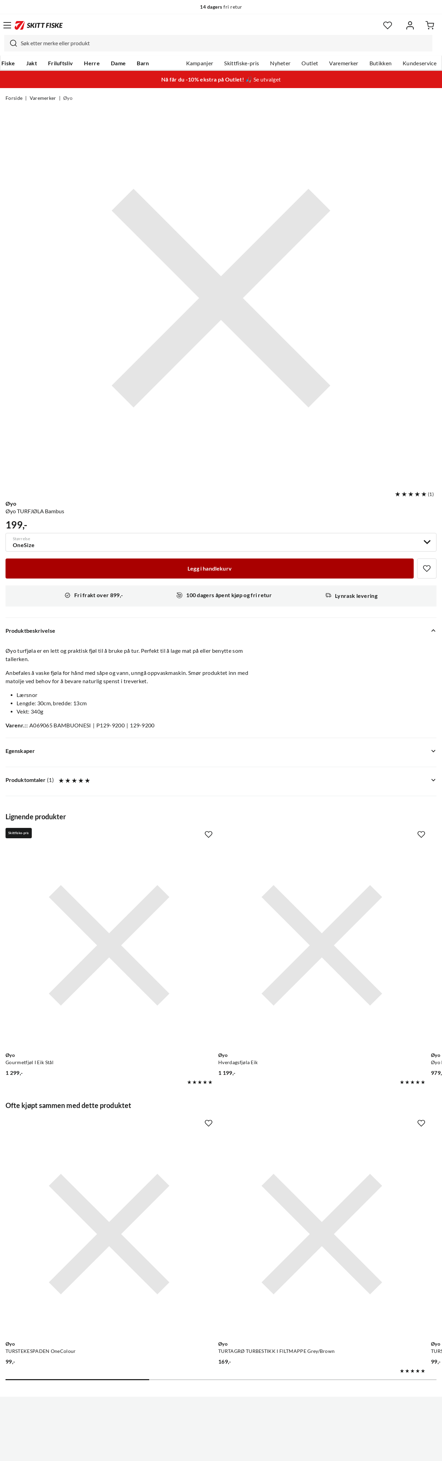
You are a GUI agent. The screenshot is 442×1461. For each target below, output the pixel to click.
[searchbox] (224, 43)
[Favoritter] (387, 25)
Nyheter (280, 63)
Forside (14, 98)
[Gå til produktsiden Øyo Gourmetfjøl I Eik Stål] (73, 909)
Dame (118, 63)
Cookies (263, 1450)
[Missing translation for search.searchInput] (10, 43)
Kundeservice (419, 63)
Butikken (380, 63)
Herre (92, 63)
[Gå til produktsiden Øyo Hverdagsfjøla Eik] (214, 909)
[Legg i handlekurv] (210, 568)
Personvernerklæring (194, 1450)
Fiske (8, 63)
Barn (143, 63)
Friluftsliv (60, 63)
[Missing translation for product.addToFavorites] (426, 568)
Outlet (309, 63)
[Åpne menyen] (7, 25)
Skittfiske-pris (241, 63)
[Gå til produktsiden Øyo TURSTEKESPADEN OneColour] (73, 1126)
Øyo (68, 98)
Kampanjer (199, 63)
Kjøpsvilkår (236, 1450)
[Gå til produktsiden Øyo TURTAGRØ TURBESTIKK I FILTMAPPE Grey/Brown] (214, 1126)
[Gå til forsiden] (39, 25)
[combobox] (218, 43)
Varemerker (343, 63)
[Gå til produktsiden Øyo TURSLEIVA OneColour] (355, 1126)
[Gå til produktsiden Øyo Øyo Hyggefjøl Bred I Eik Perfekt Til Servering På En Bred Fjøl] (355, 909)
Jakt (31, 63)
